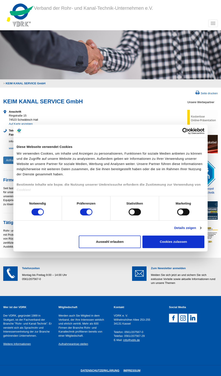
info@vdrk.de (131, 340)
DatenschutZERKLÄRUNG (100, 370)
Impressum (131, 370)
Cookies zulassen (173, 241)
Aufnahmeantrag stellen (73, 344)
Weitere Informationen (17, 344)
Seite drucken (209, 93)
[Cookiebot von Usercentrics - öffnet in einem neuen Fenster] (185, 131)
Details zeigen (185, 228)
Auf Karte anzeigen (21, 123)
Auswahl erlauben (110, 241)
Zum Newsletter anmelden (168, 268)
